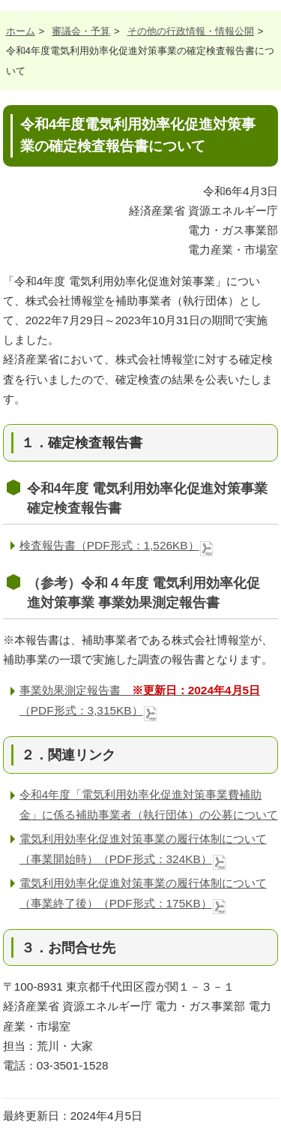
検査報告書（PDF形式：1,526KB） (116, 545)
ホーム (20, 31)
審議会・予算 (81, 31)
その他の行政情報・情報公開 (190, 31)
